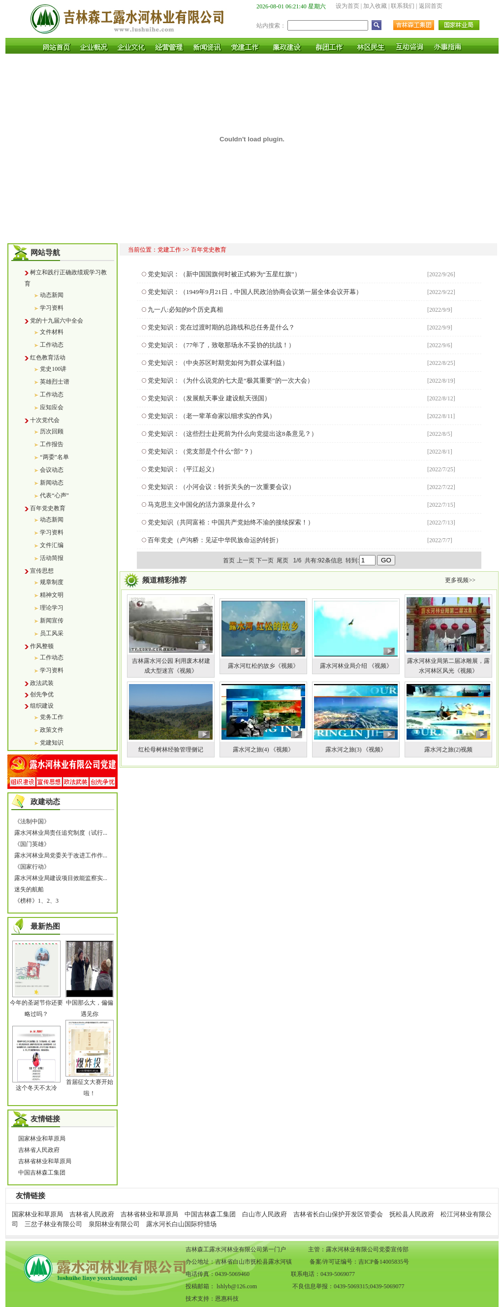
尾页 (283, 560)
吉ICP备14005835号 (383, 1261)
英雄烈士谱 (54, 381)
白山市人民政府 (264, 1214)
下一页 (265, 560)
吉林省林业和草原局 (44, 1161)
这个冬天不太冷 (36, 1087)
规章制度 (51, 582)
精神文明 (51, 594)
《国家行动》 (32, 866)
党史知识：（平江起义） (183, 469)
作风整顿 (42, 646)
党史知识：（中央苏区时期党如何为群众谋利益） (218, 362)
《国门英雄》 (32, 844)
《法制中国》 (32, 821)
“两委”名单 (54, 457)
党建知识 (51, 742)
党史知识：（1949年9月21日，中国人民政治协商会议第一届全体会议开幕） (255, 291)
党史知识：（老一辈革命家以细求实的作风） (212, 416)
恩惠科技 (227, 1298)
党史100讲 (53, 368)
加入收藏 (375, 5)
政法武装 (42, 683)
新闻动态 (51, 482)
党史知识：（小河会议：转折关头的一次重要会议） (221, 486)
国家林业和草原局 (41, 1138)
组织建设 (42, 705)
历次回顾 (51, 431)
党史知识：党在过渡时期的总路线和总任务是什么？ (221, 327)
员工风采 (51, 633)
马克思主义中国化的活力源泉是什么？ (202, 504)
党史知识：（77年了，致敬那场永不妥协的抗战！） (221, 345)
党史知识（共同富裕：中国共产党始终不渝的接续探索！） (231, 522)
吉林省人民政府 (39, 1149)
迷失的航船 (29, 889)
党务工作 (51, 717)
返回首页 (430, 5)
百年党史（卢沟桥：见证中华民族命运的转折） (215, 540)
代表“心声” (54, 495)
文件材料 (51, 331)
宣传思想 (42, 570)
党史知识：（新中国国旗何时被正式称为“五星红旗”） (224, 274)
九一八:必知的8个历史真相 (185, 309)
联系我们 (402, 5)
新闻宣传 (51, 620)
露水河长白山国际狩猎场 (181, 1224)
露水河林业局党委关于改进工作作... (60, 855)
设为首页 (347, 5)
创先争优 (42, 694)
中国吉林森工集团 (41, 1172)
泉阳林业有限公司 (114, 1224)
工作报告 (51, 444)
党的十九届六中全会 (56, 320)
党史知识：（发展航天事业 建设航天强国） (209, 398)
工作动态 (51, 344)
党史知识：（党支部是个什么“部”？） (202, 451)
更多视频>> (460, 580)
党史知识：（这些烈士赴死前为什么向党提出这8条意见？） (232, 433)
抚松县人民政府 (411, 1214)
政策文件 (51, 729)
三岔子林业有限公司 (53, 1224)
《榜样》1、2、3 (36, 900)
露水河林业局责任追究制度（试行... (60, 832)
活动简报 (51, 558)
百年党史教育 (47, 508)
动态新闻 (51, 295)
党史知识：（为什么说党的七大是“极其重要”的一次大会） (231, 380)
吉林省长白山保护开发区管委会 (338, 1214)
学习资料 (51, 307)
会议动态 (51, 469)
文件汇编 (51, 545)
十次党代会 (45, 420)
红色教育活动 (47, 357)
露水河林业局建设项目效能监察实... (60, 878)
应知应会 (51, 407)
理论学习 (51, 607)
